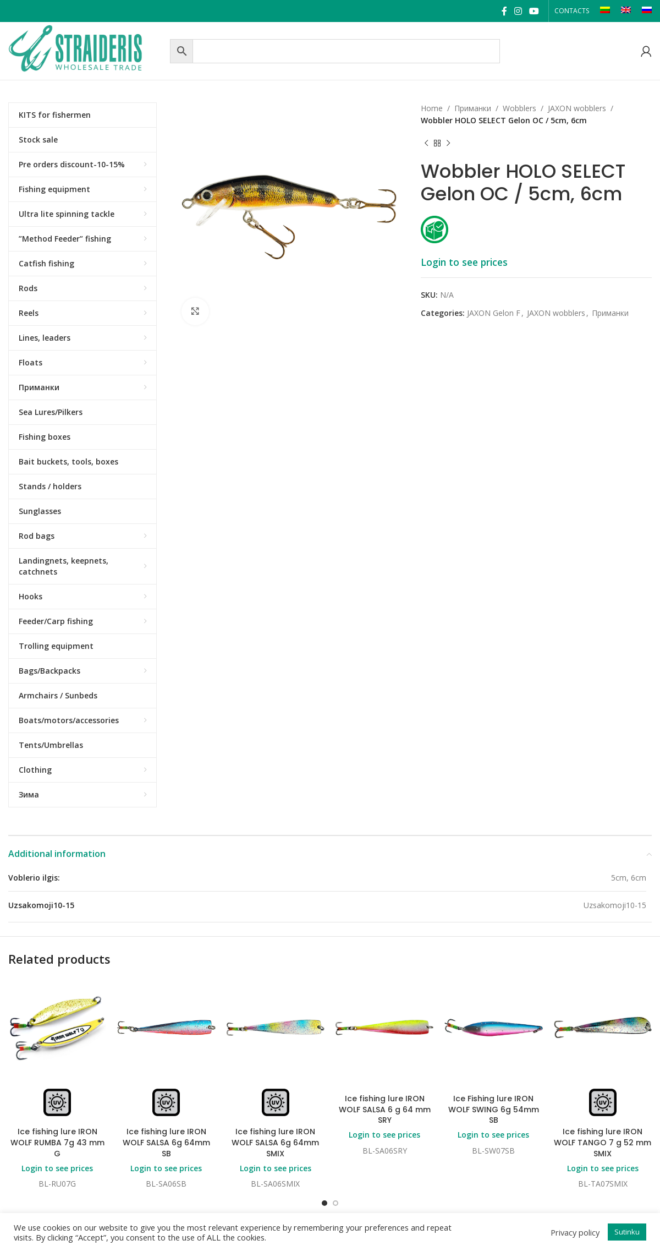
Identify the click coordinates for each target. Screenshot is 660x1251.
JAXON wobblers (577, 108)
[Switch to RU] (647, 11)
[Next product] (448, 143)
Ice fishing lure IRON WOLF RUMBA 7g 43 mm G (57, 1142)
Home (432, 108)
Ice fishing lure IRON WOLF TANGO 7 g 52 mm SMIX (602, 1142)
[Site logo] (86, 50)
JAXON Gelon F (493, 313)
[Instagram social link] (517, 11)
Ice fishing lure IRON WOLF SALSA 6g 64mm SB (166, 1142)
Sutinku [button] (627, 1232)
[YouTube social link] (534, 11)
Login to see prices (464, 262)
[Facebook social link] (504, 11)
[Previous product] (426, 143)
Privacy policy (575, 1232)
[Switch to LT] (605, 11)
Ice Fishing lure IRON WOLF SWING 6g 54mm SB (493, 1109)
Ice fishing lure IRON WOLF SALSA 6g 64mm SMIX (275, 1142)
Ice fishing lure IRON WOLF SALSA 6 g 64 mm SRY (385, 1109)
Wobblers (519, 108)
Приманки (472, 108)
